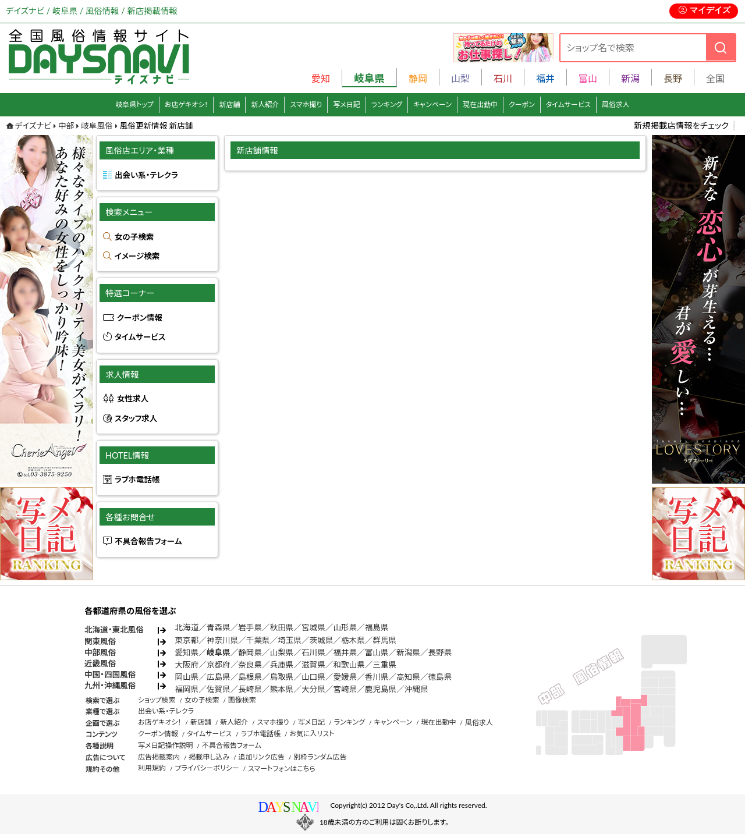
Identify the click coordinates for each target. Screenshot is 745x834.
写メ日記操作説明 (165, 745)
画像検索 (242, 699)
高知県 (408, 677)
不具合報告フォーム (148, 541)
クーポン (522, 104)
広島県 (218, 677)
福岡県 (187, 689)
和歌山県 (348, 664)
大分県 (313, 689)
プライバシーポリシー (207, 768)
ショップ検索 (157, 699)
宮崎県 (345, 689)
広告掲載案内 (159, 757)
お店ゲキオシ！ (186, 104)
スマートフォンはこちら (281, 768)
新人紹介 (265, 104)
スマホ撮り (306, 104)
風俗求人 (616, 104)
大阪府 (187, 664)
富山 (588, 78)
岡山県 (187, 677)
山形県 (345, 627)
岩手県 (250, 627)
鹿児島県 (380, 689)
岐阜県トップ (134, 104)
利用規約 (152, 768)
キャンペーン (432, 104)
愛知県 (187, 652)
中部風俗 (100, 652)
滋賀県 (313, 664)
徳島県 (440, 677)
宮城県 (313, 627)
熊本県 (282, 689)
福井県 (345, 652)
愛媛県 (345, 677)
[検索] (720, 47)
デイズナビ (33, 125)
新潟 (630, 78)
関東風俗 (100, 641)
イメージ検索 (137, 256)
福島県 (377, 627)
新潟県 (408, 652)
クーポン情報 (139, 317)
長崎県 (250, 689)
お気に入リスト (311, 733)
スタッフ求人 (136, 418)
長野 (673, 78)
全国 (715, 78)
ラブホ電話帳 (137, 479)
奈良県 (250, 664)
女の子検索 (134, 237)
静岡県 (250, 652)
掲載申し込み (209, 757)
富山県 (377, 652)
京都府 (218, 664)
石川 (503, 78)
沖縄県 (416, 689)
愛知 (320, 78)
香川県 (377, 677)
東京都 (187, 640)
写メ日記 (346, 104)
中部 (66, 125)
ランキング (386, 104)
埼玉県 (289, 640)
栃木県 (353, 640)
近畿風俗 (100, 663)
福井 (545, 78)
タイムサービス (568, 104)
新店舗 (229, 104)
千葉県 (258, 640)
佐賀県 (218, 689)
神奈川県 (222, 640)
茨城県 (322, 640)
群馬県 (384, 640)
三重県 (384, 664)
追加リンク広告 (262, 757)
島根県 (250, 677)
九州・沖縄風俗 (110, 685)
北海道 (187, 627)
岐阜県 (218, 652)
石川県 (313, 652)
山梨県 (282, 652)
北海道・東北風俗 (114, 629)
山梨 (460, 78)
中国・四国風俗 (110, 674)
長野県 (440, 652)
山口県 (313, 677)
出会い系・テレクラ (146, 175)
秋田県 (282, 627)
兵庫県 (282, 664)
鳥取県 (282, 677)
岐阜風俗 (96, 125)
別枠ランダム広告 (319, 757)
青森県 (218, 627)
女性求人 (132, 398)
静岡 (418, 78)
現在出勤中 (480, 104)
